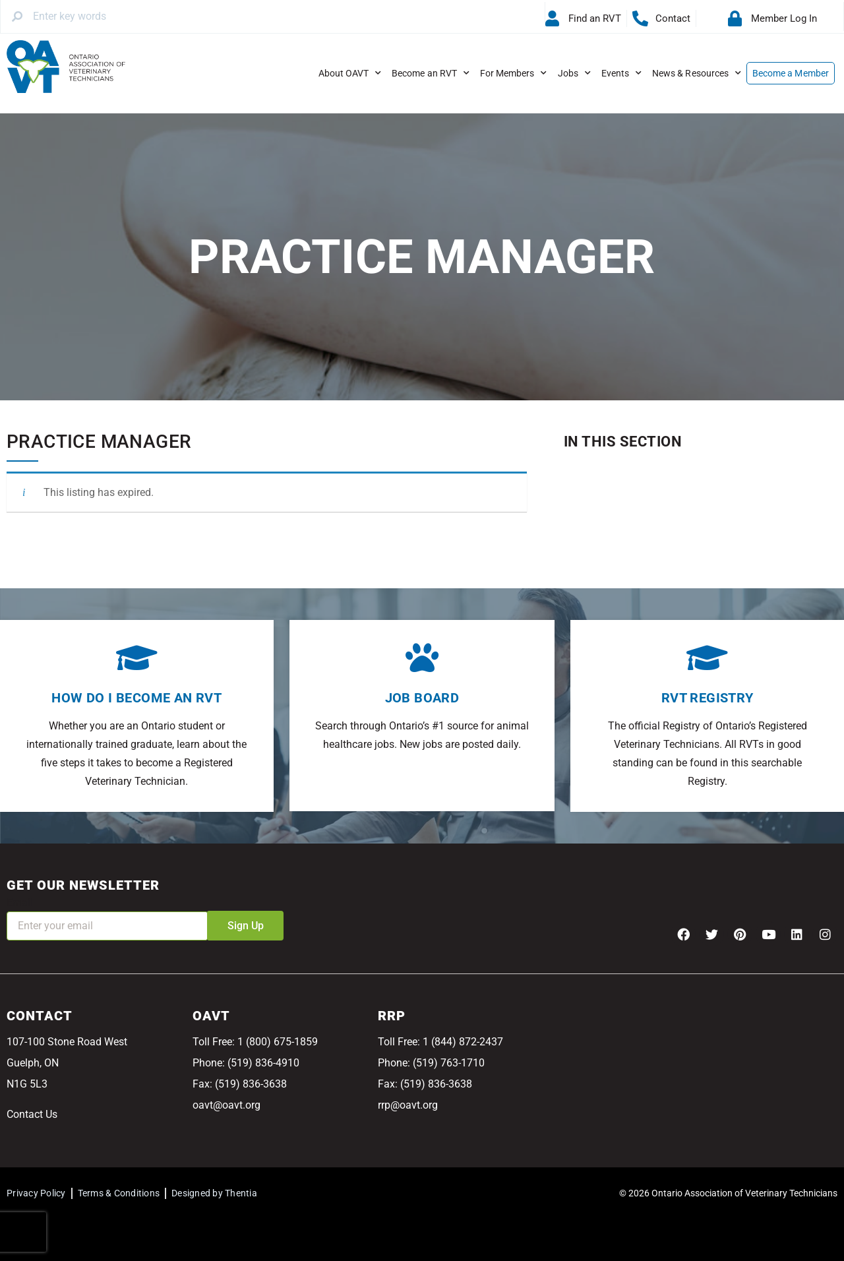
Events (621, 73)
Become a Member (790, 73)
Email (20, 902)
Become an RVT (430, 73)
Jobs (574, 73)
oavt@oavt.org (226, 1105)
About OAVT (350, 73)
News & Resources (696, 73)
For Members (513, 73)
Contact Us (32, 1114)
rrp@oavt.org (408, 1105)
